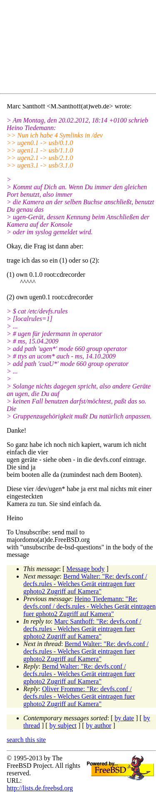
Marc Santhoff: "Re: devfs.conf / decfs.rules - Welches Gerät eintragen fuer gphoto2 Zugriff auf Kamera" (82, 629)
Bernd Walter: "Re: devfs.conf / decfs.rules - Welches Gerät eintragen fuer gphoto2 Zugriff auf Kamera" (85, 584)
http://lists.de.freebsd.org (40, 788)
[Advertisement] (81, 48)
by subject (63, 725)
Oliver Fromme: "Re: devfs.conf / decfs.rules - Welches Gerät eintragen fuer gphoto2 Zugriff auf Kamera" (79, 696)
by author (98, 725)
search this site (26, 739)
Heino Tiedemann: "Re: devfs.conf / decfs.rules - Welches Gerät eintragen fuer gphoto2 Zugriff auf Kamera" (89, 606)
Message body (86, 568)
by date (124, 718)
